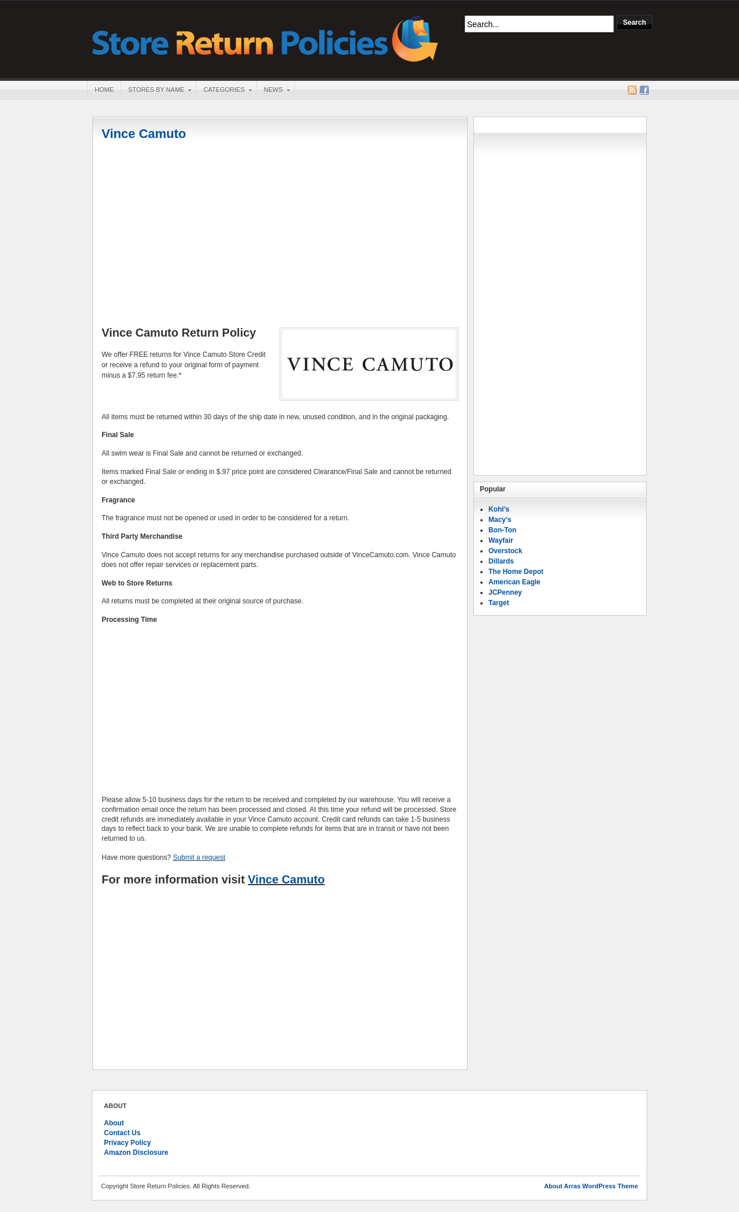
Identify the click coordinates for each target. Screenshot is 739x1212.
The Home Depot (515, 572)
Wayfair (500, 540)
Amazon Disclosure (136, 1152)
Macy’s (500, 520)
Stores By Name (156, 90)
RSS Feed (632, 90)
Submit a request (199, 857)
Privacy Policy (127, 1143)
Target (498, 603)
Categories (223, 90)
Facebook (644, 90)
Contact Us (122, 1133)
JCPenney (505, 592)
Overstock (505, 551)
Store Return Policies (265, 38)
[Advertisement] (280, 235)
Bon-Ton (502, 530)
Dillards (501, 561)
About (114, 1123)
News (273, 90)
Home (104, 89)
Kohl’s (498, 509)
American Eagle (514, 582)
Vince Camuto (144, 133)
